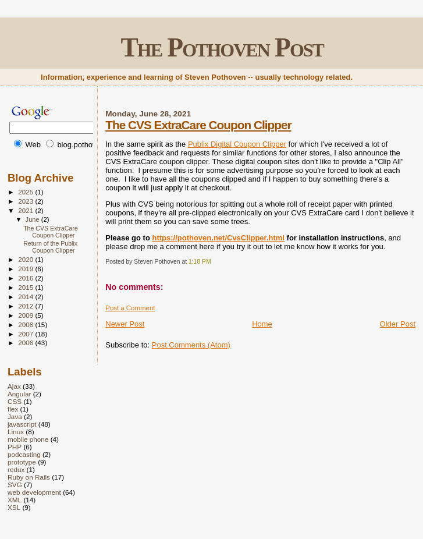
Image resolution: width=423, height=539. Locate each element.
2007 (26, 334)
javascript (22, 424)
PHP (15, 447)
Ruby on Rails (29, 477)
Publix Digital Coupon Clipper (237, 144)
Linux (16, 431)
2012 (26, 306)
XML (15, 499)
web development (34, 492)
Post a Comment (130, 307)
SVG (15, 484)
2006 (26, 342)
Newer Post (124, 324)
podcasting (24, 454)
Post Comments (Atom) (191, 345)
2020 (26, 259)
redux (16, 469)
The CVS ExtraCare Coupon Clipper (198, 125)
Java (15, 416)
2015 (26, 287)
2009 (26, 315)
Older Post (397, 324)
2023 (26, 201)
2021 (26, 210)
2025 (26, 192)
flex (13, 409)
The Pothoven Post (222, 47)
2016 (26, 278)
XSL (14, 507)
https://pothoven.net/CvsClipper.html (218, 237)
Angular (19, 394)
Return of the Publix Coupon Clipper (50, 247)
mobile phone (28, 439)
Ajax (14, 386)
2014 (26, 296)
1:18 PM (200, 261)
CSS (15, 401)
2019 (26, 268)
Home (262, 324)
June (33, 219)
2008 (26, 324)
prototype (22, 462)
